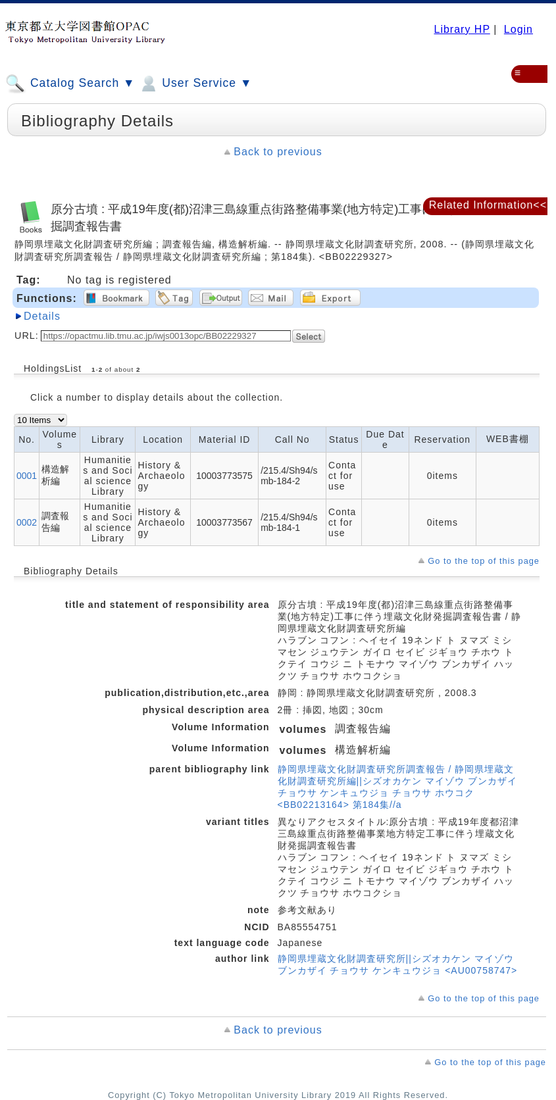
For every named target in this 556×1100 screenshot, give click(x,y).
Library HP (462, 29)
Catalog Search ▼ (70, 83)
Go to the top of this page (484, 561)
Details (42, 316)
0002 (26, 522)
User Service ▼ (195, 83)
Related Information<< (488, 205)
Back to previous (278, 151)
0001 (26, 475)
